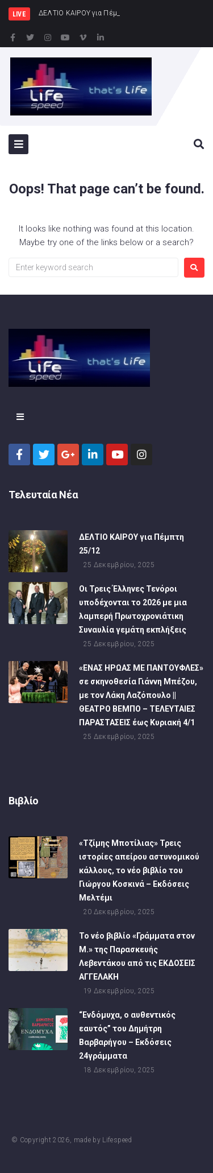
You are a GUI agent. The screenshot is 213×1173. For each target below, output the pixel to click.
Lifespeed (117, 1140)
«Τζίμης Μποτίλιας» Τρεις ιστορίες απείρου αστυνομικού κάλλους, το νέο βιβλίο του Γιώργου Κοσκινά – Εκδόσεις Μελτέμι (139, 870)
